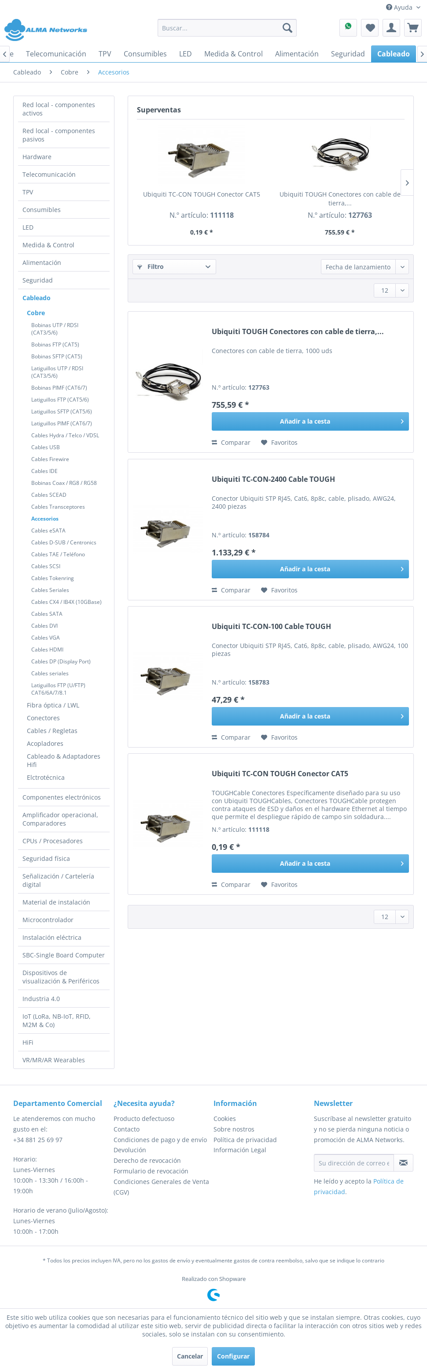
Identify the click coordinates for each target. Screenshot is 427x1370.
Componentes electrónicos (61, 797)
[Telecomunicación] (56, 53)
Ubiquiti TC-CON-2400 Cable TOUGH (273, 479)
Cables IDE (44, 471)
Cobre (36, 313)
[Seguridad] (348, 53)
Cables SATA (47, 614)
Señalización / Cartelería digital (58, 880)
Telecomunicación (49, 174)
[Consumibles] (145, 53)
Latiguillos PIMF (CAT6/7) (61, 423)
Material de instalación (56, 902)
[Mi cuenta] (391, 28)
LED (27, 227)
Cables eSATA (48, 530)
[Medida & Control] (233, 53)
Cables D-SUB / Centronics (63, 542)
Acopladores (45, 743)
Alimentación (41, 262)
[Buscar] (287, 28)
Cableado (36, 298)
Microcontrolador (48, 920)
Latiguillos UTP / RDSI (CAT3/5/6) (57, 372)
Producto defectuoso (144, 1118)
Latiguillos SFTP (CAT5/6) (61, 411)
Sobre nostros (234, 1129)
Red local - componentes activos (58, 109)
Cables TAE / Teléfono (58, 554)
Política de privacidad (245, 1139)
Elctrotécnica (46, 777)
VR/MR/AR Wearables (53, 1060)
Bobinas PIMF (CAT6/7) (59, 387)
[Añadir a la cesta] (310, 421)
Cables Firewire (50, 459)
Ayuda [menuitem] (400, 7)
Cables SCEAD (48, 495)
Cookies (225, 1118)
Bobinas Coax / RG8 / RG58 (64, 483)
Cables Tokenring (52, 578)
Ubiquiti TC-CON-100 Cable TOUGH (271, 626)
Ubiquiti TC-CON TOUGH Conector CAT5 (201, 194)
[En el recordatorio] (279, 442)
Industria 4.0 (41, 998)
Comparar (231, 442)
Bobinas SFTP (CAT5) (56, 356)
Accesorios (45, 518)
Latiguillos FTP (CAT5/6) (60, 399)
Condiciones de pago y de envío (160, 1139)
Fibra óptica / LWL (53, 705)
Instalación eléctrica (51, 937)
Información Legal (240, 1150)
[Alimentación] (297, 53)
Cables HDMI (47, 649)
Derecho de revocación (147, 1160)
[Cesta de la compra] (413, 28)
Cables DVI (44, 625)
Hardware (37, 157)
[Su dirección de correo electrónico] (354, 1163)
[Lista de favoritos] (370, 28)
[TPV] (105, 53)
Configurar (233, 1356)
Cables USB (45, 447)
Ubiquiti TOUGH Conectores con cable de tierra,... (340, 198)
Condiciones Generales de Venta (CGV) (161, 1186)
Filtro (150, 266)
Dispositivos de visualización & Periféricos (60, 976)
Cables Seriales (50, 590)
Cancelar (190, 1356)
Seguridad (37, 280)
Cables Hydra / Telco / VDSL (65, 435)
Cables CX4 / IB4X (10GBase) (66, 602)
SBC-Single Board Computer (63, 955)
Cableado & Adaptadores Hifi (63, 760)
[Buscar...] (227, 28)
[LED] (185, 53)
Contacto (127, 1129)
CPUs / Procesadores (52, 841)
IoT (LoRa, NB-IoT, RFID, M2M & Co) (56, 1020)
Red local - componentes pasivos (58, 135)
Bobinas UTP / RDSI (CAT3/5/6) (54, 328)
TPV (27, 192)
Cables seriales (50, 673)
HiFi (27, 1042)
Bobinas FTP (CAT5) (55, 344)
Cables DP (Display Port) (61, 661)
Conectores (43, 718)
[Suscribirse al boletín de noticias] (404, 1163)
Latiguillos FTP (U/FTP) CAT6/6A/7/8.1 (58, 688)
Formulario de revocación (151, 1171)
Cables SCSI (45, 566)
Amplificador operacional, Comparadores (60, 819)
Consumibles (41, 209)
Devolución (130, 1150)
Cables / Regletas (52, 730)
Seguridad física (46, 858)
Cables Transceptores (58, 506)
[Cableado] (393, 53)
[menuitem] (227, 28)
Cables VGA (45, 637)
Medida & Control (48, 245)
